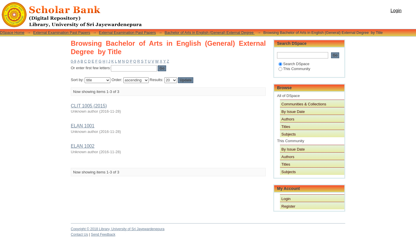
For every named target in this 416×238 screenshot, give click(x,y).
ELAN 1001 (82, 125)
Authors (287, 119)
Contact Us (79, 234)
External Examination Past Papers (61, 32)
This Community (294, 69)
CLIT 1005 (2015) (89, 105)
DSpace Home (12, 32)
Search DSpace (293, 64)
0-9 (73, 61)
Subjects (288, 134)
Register (288, 206)
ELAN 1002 (82, 146)
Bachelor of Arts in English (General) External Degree (210, 32)
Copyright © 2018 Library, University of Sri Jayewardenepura (117, 229)
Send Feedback (103, 234)
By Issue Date (293, 111)
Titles (285, 127)
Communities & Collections (303, 104)
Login (396, 10)
